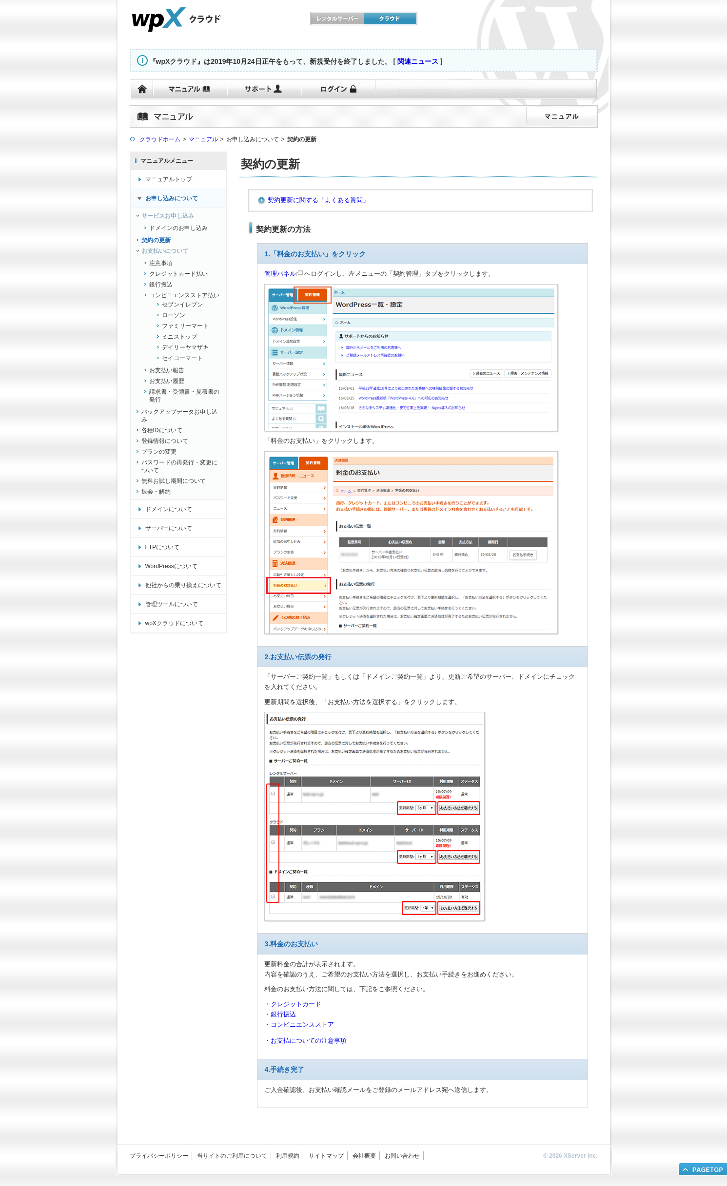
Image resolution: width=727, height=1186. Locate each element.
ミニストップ (179, 336)
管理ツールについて (171, 604)
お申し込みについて (171, 198)
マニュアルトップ (168, 179)
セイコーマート (182, 358)
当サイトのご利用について (232, 1155)
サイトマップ (326, 1155)
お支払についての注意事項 (309, 1040)
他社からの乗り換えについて (183, 585)
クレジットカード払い (178, 273)
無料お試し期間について (173, 481)
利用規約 (287, 1155)
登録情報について (164, 441)
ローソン (173, 315)
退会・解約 (156, 491)
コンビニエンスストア (302, 1024)
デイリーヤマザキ (185, 347)
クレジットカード (296, 1004)
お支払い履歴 (166, 381)
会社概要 (364, 1155)
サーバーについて (168, 528)
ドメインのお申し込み (178, 228)
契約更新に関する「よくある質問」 (318, 200)
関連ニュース (417, 61)
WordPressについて (171, 566)
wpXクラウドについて (174, 623)
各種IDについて (161, 430)
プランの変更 (159, 451)
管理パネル (280, 273)
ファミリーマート (185, 326)
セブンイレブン (182, 304)
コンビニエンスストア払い (184, 295)
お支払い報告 (166, 370)
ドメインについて (168, 509)
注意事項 (161, 263)
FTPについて (162, 547)
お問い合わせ (402, 1155)
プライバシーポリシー (159, 1155)
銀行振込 (161, 284)
